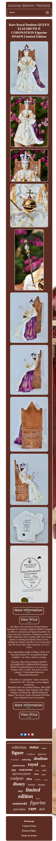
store (37, 770)
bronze (41, 784)
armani (38, 779)
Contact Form (29, 826)
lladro (38, 798)
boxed (31, 784)
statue (34, 747)
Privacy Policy (29, 831)
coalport (16, 778)
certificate (30, 754)
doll (42, 809)
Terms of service (29, 835)
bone (43, 766)
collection (18, 747)
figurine (38, 802)
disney (19, 783)
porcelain (19, 809)
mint (44, 770)
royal (33, 764)
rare (32, 808)
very (20, 791)
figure (17, 752)
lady (14, 770)
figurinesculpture (22, 773)
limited (33, 790)
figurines (42, 754)
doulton (40, 758)
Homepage (29, 821)
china (36, 774)
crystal (15, 760)
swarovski (20, 803)
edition (25, 796)
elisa (29, 779)
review (44, 748)
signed (46, 780)
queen (44, 774)
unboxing (26, 759)
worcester (26, 769)
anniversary (19, 765)
